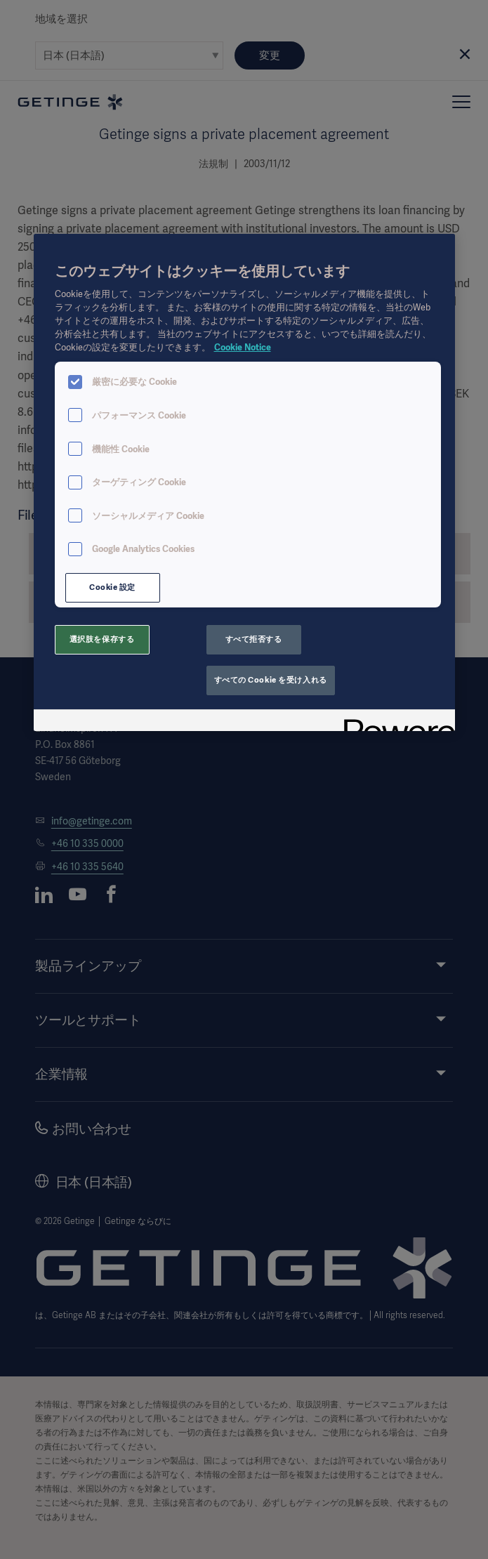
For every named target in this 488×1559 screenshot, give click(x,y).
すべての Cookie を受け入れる (270, 680)
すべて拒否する (253, 639)
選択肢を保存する (102, 639)
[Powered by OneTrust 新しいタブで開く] (394, 722)
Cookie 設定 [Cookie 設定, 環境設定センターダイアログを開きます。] (112, 587)
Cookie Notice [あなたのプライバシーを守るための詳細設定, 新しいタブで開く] (242, 347)
